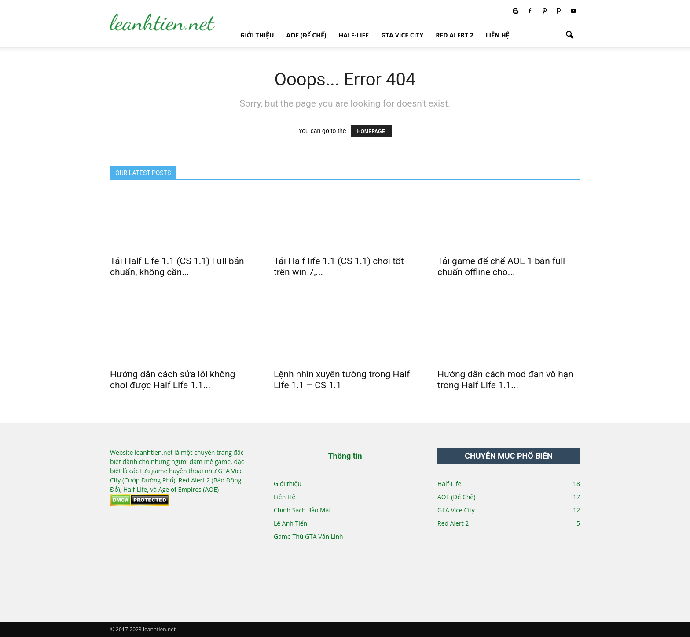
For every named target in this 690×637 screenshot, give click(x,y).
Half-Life (354, 35)
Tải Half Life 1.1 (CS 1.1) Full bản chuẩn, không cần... (177, 266)
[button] (569, 35)
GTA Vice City (402, 35)
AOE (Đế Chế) (306, 35)
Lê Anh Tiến (290, 523)
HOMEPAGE (371, 131)
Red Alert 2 (454, 35)
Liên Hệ (498, 35)
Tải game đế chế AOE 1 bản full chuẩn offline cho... (501, 266)
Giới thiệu (257, 35)
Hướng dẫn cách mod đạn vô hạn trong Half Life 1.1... (505, 379)
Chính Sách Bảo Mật (302, 510)
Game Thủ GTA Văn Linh (308, 536)
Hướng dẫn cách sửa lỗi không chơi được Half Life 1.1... (172, 379)
